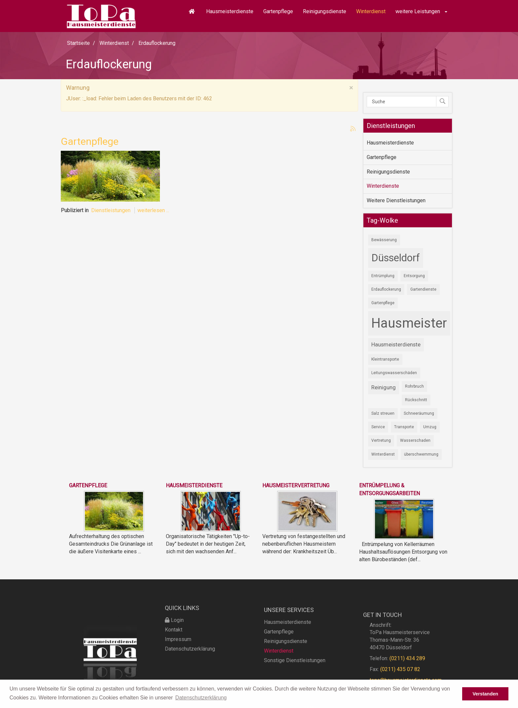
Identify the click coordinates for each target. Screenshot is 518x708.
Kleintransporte (385, 359)
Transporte (404, 427)
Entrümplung (382, 276)
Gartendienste (423, 289)
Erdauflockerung (386, 289)
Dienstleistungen (110, 210)
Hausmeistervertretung (295, 485)
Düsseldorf (395, 258)
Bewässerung (384, 240)
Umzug (429, 427)
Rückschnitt (416, 400)
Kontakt (173, 648)
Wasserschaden (415, 440)
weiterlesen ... (153, 210)
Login (174, 638)
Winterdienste (383, 186)
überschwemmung (421, 454)
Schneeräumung (419, 413)
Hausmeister (409, 323)
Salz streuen (382, 413)
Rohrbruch (414, 386)
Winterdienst (371, 11)
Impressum (178, 658)
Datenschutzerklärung (190, 667)
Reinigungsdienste (324, 11)
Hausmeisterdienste (229, 11)
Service (378, 427)
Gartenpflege (278, 11)
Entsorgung (414, 276)
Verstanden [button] (485, 693)
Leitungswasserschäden (394, 372)
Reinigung (383, 387)
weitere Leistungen (421, 11)
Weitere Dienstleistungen (396, 200)
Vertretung (381, 440)
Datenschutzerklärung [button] (201, 697)
